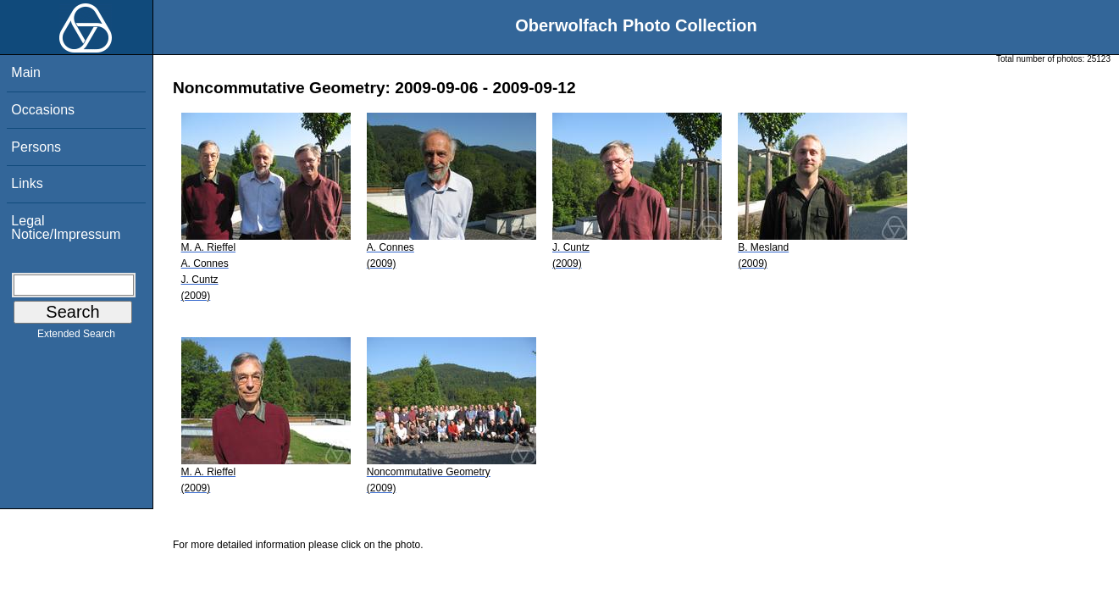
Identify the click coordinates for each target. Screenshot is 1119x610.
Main (26, 72)
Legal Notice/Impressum (65, 227)
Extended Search (76, 337)
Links (26, 183)
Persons (36, 147)
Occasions (43, 110)
